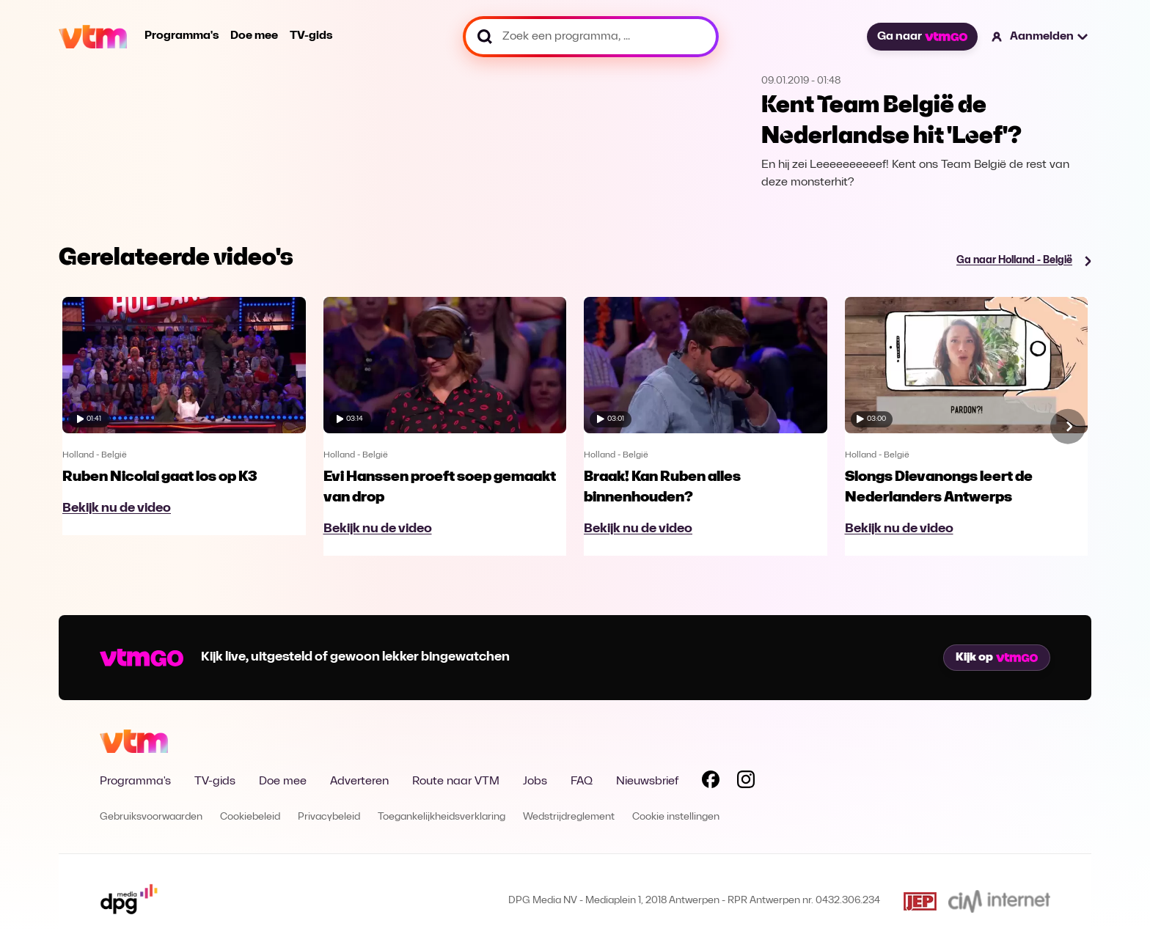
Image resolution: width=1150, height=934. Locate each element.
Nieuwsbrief (647, 781)
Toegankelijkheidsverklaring (441, 817)
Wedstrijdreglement (569, 817)
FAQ (582, 781)
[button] (1040, 36)
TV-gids (311, 36)
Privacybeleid (329, 817)
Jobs (535, 781)
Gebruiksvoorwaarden (151, 817)
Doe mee (254, 36)
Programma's (181, 36)
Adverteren (359, 781)
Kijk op (997, 657)
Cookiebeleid (250, 817)
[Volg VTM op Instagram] (746, 782)
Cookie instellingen (675, 817)
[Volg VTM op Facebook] (710, 782)
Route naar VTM (455, 781)
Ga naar (922, 37)
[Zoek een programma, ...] (591, 36)
